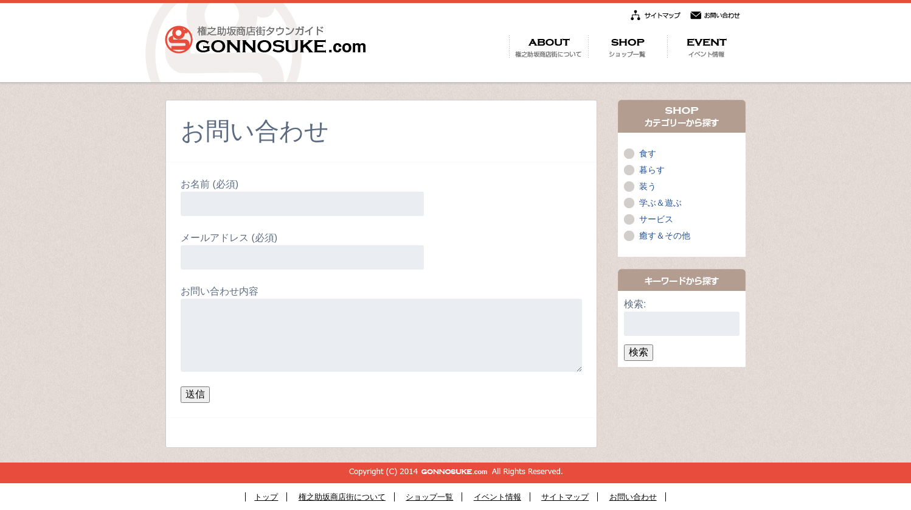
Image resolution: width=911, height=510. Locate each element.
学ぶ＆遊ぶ (660, 203)
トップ (266, 496)
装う (647, 186)
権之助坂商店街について (342, 496)
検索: (635, 304)
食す (647, 153)
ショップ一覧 (429, 496)
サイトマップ (565, 496)
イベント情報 (497, 496)
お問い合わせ (633, 496)
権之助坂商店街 (265, 40)
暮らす (652, 170)
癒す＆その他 (664, 235)
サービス (656, 219)
